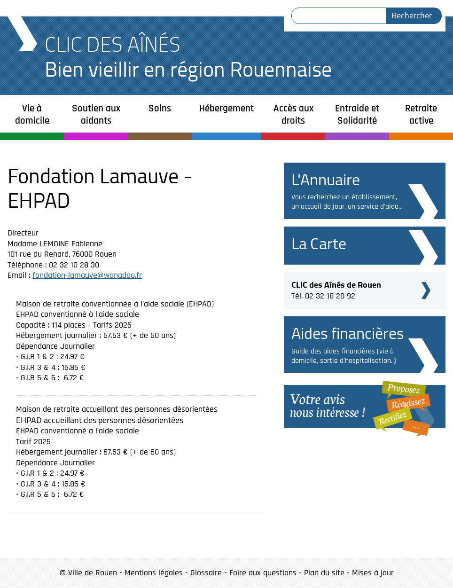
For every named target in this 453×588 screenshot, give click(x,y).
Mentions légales (154, 572)
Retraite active (421, 114)
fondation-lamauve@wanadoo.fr (87, 275)
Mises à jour (373, 572)
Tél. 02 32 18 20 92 (336, 289)
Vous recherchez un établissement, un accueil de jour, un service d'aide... (347, 202)
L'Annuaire (325, 179)
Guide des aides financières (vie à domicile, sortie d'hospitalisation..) (343, 356)
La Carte (318, 243)
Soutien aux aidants (96, 114)
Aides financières (347, 333)
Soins (159, 108)
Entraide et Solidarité (357, 114)
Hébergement (226, 108)
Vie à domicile (32, 114)
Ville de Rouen (92, 572)
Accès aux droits (293, 114)
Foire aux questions (263, 572)
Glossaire (206, 572)
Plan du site (324, 572)
